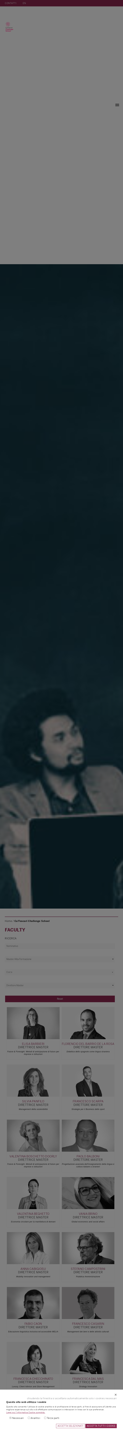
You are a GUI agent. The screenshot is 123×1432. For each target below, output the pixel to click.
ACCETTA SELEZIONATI (70, 1425)
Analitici (35, 1418)
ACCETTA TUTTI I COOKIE (101, 1425)
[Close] (61, 1395)
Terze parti (53, 1418)
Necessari (18, 1418)
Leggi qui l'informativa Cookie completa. (25, 1412)
